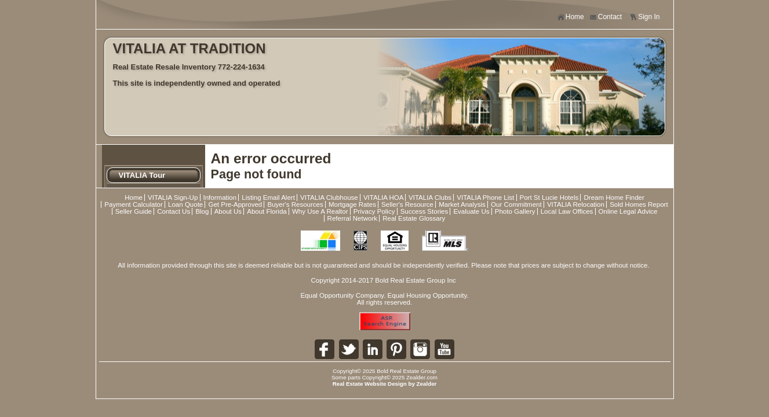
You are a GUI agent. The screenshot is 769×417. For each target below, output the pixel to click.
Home (570, 17)
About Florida (267, 211)
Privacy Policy (374, 211)
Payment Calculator (133, 204)
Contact (605, 17)
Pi (396, 349)
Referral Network (352, 218)
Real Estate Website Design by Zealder (385, 384)
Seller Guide (133, 211)
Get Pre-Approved (235, 204)
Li (372, 349)
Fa (324, 349)
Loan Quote (185, 204)
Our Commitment (516, 204)
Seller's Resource (407, 204)
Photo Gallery (515, 211)
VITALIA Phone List (485, 197)
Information (220, 197)
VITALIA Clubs (430, 197)
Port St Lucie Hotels (549, 197)
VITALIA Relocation (575, 204)
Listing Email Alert (268, 197)
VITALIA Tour (142, 175)
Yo (444, 349)
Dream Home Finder (614, 197)
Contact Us (173, 211)
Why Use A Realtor (320, 211)
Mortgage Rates (352, 204)
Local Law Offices (567, 211)
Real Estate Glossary (413, 218)
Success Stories (424, 211)
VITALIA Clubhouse (329, 197)
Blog (202, 211)
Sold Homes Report (639, 204)
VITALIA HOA (383, 197)
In (420, 349)
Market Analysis (462, 204)
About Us (228, 211)
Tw (349, 349)
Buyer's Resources (295, 204)
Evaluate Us (471, 211)
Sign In (644, 17)
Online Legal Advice (628, 211)
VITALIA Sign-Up (173, 197)
